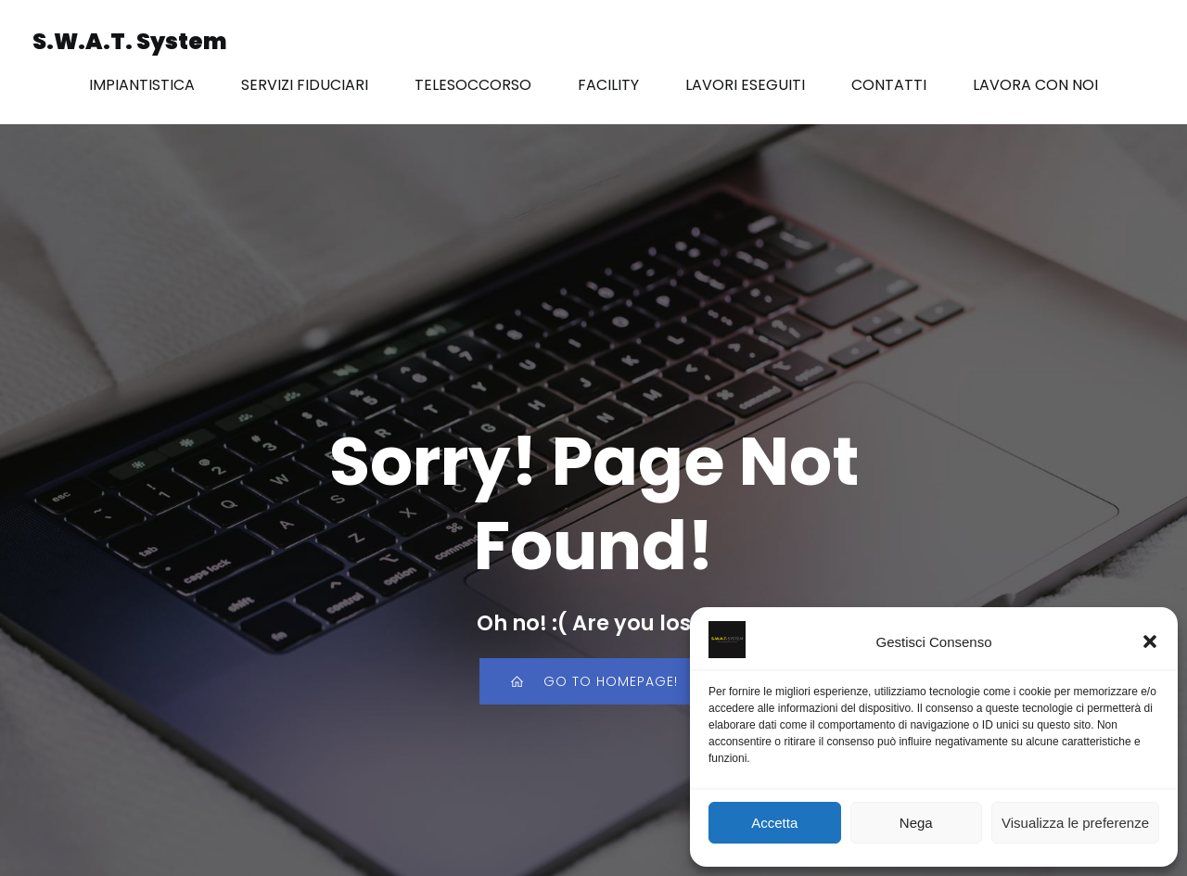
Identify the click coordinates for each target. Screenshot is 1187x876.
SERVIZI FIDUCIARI (304, 84)
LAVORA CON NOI (1035, 84)
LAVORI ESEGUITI (745, 84)
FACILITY (608, 84)
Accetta (774, 823)
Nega (916, 823)
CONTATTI (888, 84)
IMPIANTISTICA (142, 84)
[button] (1150, 641)
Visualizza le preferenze (1075, 823)
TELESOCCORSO (473, 84)
